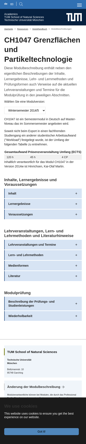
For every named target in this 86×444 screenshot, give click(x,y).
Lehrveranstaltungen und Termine (32, 244)
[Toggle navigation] (79, 5)
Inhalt (12, 193)
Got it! (41, 431)
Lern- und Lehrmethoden (26, 255)
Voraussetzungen (20, 214)
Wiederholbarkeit (20, 316)
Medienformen (18, 265)
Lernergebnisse (19, 203)
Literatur (14, 276)
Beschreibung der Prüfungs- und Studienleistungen (31, 303)
